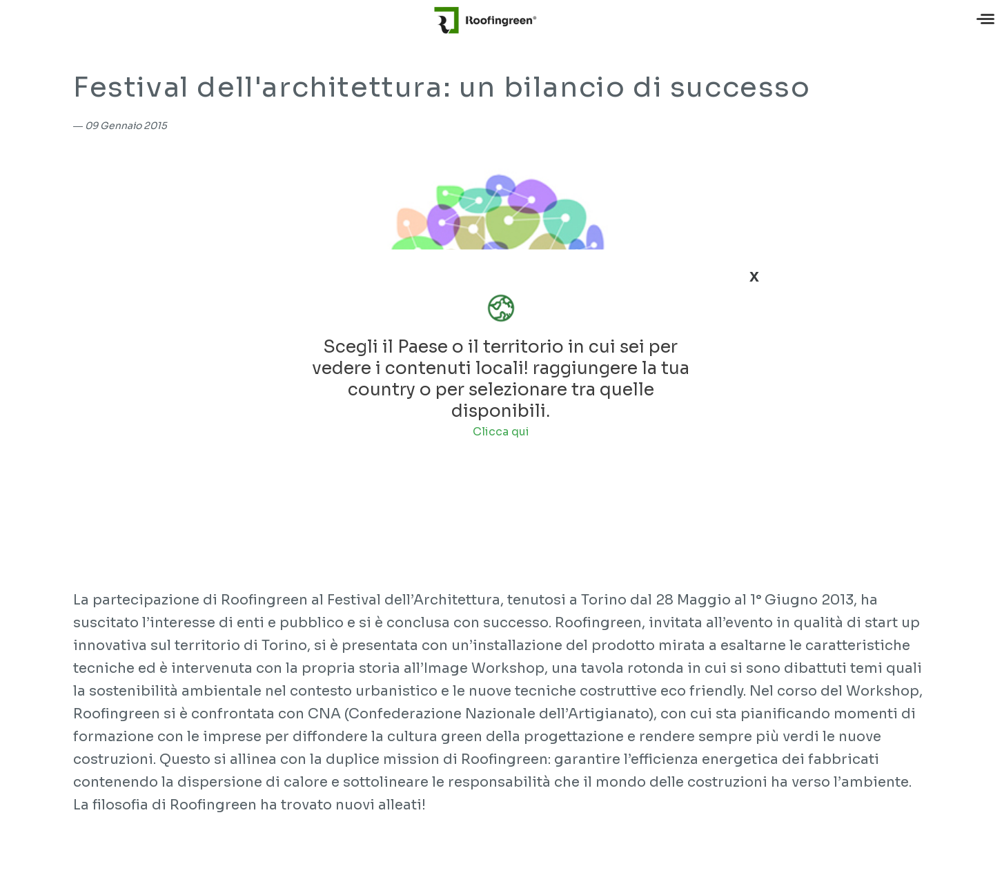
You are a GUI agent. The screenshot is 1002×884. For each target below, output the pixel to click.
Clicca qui (501, 431)
